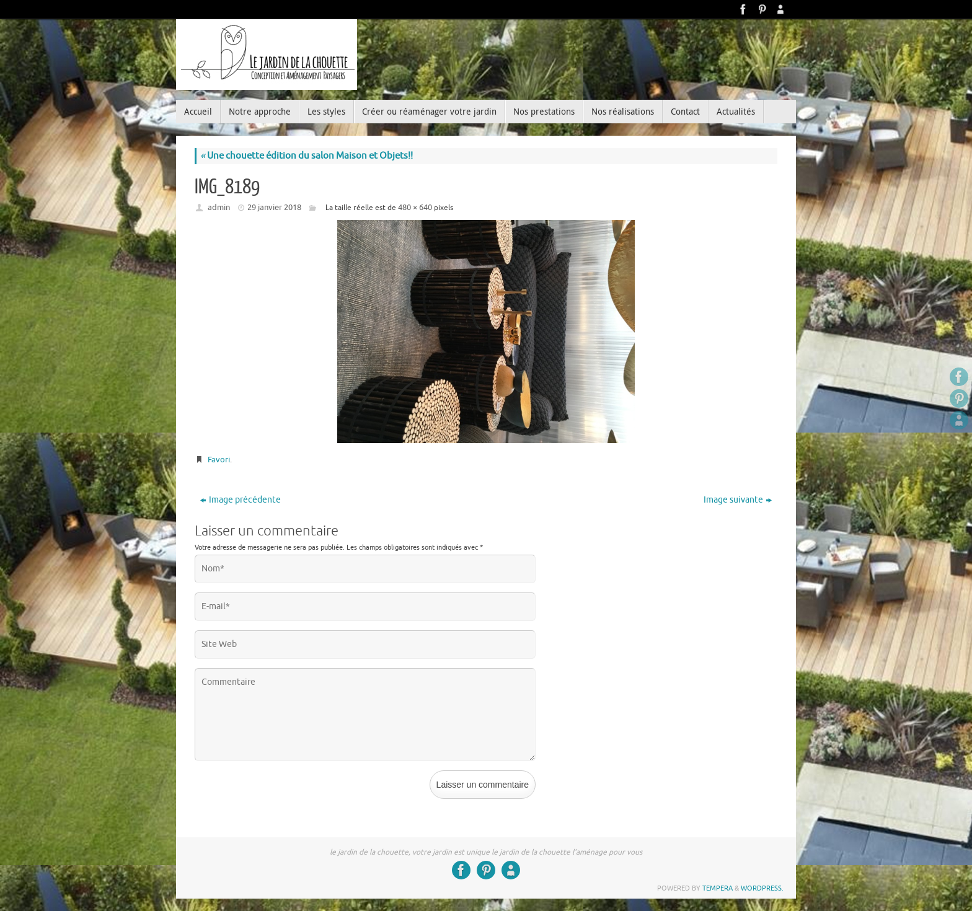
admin (219, 207)
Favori (219, 459)
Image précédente (240, 500)
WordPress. (762, 888)
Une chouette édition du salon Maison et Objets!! (306, 156)
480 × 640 (415, 207)
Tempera (717, 888)
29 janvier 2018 (274, 207)
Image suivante (738, 500)
